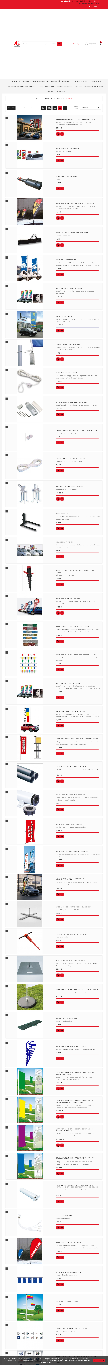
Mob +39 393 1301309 (82, 1)
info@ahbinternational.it (89, 3)
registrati (92, 44)
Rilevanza (90, 107)
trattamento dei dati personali (64, 1361)
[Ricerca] (53, 44)
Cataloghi (65, 1)
